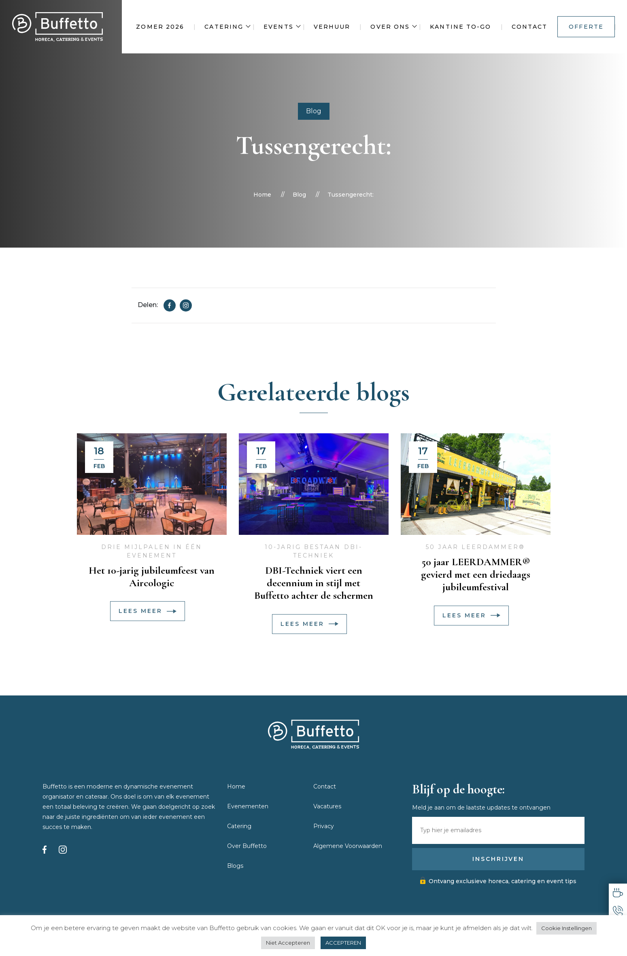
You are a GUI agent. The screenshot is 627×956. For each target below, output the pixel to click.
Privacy (323, 826)
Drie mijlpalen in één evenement (151, 551)
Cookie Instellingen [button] (566, 928)
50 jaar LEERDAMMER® (475, 547)
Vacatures (327, 806)
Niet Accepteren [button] (288, 942)
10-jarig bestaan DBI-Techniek (313, 551)
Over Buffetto (247, 846)
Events (278, 26)
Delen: (148, 305)
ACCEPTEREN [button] (343, 942)
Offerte (586, 26)
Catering (223, 26)
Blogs (235, 865)
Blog (313, 111)
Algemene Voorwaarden (347, 846)
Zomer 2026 (160, 26)
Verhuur (332, 26)
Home (262, 194)
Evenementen (247, 806)
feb (99, 466)
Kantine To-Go (460, 26)
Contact (530, 26)
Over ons (390, 26)
